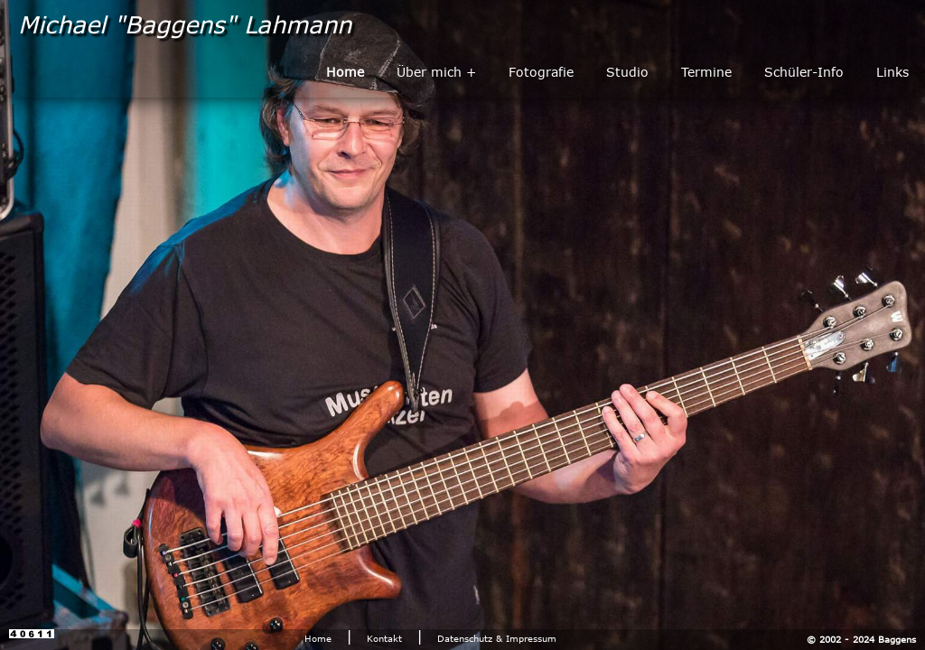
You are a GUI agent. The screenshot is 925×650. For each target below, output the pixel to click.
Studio (627, 71)
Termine (706, 71)
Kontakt (384, 638)
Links (892, 71)
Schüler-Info (804, 71)
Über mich (429, 71)
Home (318, 638)
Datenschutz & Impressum (496, 638)
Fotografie (541, 71)
